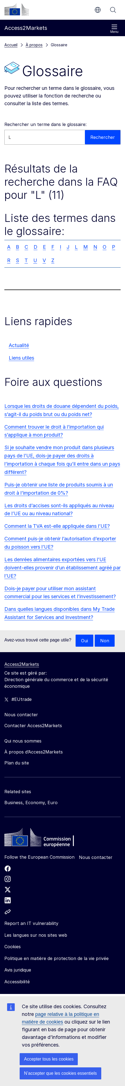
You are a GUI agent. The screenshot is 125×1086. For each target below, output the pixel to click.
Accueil (10, 44)
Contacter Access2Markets (33, 725)
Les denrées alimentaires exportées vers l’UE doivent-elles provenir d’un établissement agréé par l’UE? (62, 568)
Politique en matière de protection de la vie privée (56, 958)
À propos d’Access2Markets (33, 752)
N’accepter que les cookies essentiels (60, 1073)
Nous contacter (95, 857)
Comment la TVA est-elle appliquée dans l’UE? (57, 526)
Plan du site (16, 763)
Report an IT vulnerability (31, 923)
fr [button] (97, 10)
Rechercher (113, 10)
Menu (114, 29)
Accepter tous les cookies (48, 1059)
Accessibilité (17, 981)
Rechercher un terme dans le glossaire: (45, 124)
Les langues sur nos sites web (35, 935)
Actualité (19, 345)
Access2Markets (21, 664)
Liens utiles (21, 358)
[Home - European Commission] (44, 838)
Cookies (12, 946)
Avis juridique (17, 970)
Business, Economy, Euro (31, 802)
